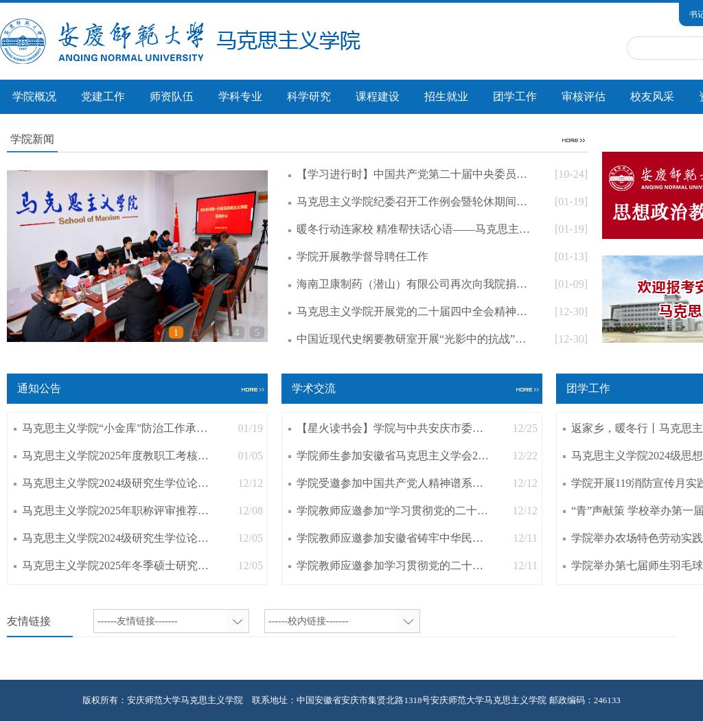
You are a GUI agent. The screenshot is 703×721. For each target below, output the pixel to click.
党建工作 (103, 96)
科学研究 (309, 96)
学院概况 (34, 96)
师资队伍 (172, 96)
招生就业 (446, 96)
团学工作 (515, 96)
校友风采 (652, 96)
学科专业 (240, 96)
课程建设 (378, 96)
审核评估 (584, 96)
